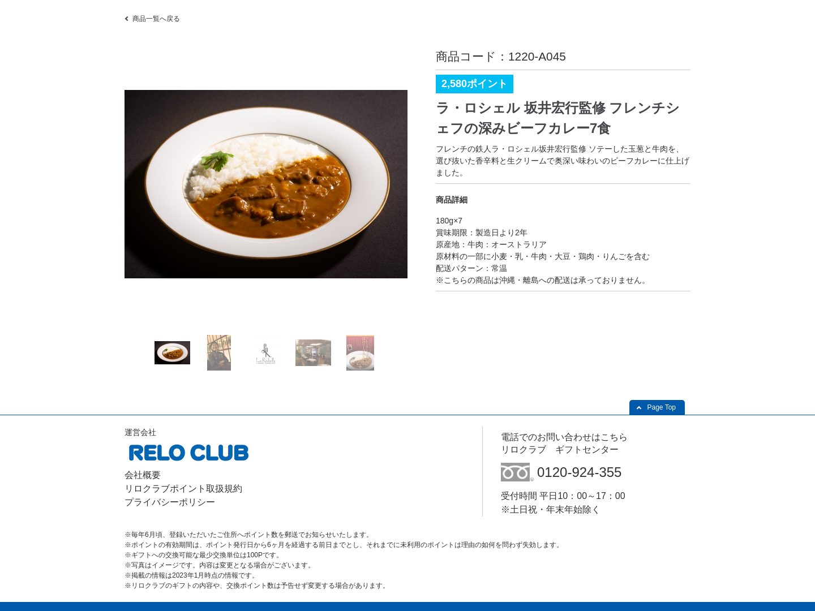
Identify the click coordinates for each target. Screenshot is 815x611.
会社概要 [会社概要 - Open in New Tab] (143, 475)
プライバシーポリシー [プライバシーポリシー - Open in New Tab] (170, 502)
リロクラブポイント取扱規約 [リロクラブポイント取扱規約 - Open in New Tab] (183, 488)
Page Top (661, 407)
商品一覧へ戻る (156, 19)
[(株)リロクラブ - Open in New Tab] (188, 462)
